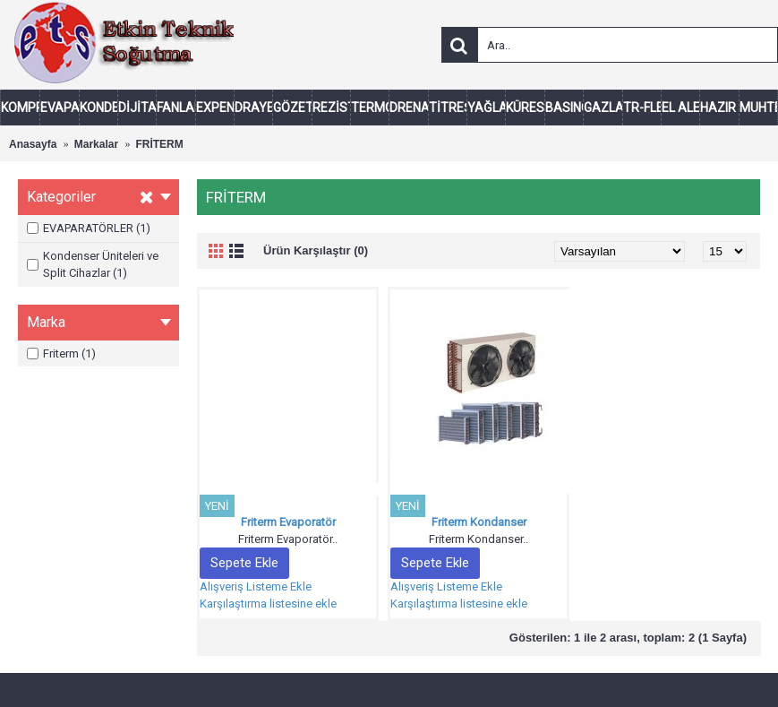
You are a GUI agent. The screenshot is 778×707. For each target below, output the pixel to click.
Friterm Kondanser (479, 522)
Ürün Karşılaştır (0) (315, 250)
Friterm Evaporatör (288, 522)
